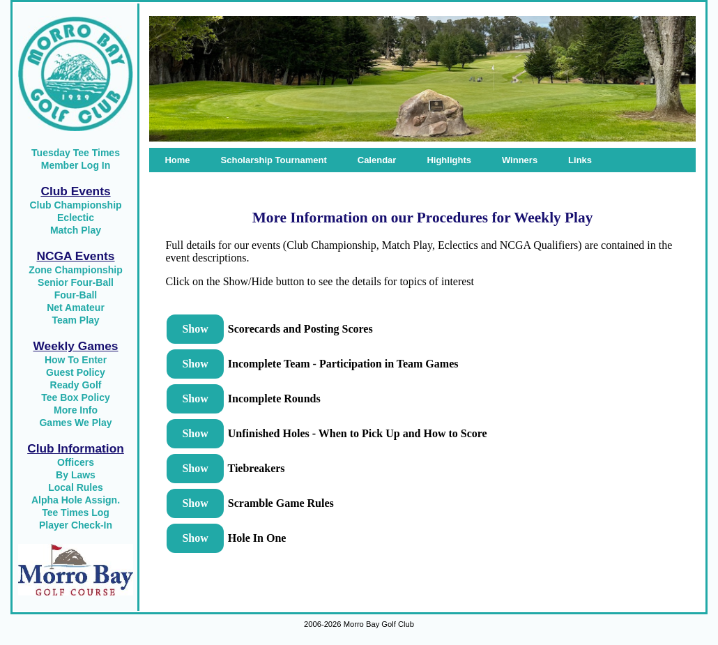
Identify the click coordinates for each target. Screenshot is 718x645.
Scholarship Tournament (274, 160)
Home (177, 160)
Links (580, 160)
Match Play (75, 230)
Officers (75, 462)
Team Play (75, 320)
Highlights (449, 160)
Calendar (377, 160)
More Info (76, 410)
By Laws (76, 474)
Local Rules (75, 487)
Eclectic (75, 217)
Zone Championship (76, 269)
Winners (519, 160)
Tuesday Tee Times (75, 152)
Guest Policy (75, 372)
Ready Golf (76, 384)
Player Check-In (75, 525)
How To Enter (76, 359)
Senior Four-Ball (76, 282)
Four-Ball (75, 295)
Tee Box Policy (75, 397)
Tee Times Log (75, 512)
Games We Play (75, 422)
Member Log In (76, 165)
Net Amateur (76, 307)
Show (195, 329)
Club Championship (75, 205)
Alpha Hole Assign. (75, 500)
